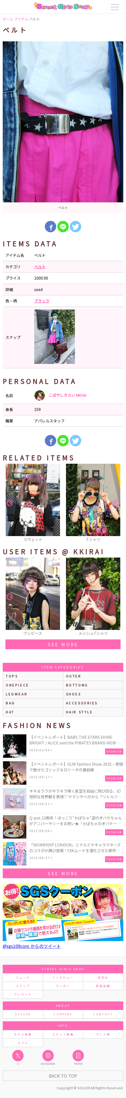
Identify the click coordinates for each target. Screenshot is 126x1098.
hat (10, 712)
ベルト (40, 266)
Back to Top (63, 1075)
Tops (12, 676)
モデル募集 (23, 1034)
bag (10, 703)
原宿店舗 (103, 986)
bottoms (77, 685)
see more (63, 644)
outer (73, 676)
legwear (16, 694)
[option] (63, 127)
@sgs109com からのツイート (32, 946)
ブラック (41, 301)
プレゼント (23, 994)
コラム (22, 1043)
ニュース (23, 977)
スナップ (23, 986)
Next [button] (116, 503)
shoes (73, 694)
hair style (79, 712)
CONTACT (103, 1014)
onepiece (17, 685)
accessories (82, 703)
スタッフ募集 (63, 1034)
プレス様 (103, 1034)
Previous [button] (9, 503)
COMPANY (63, 1014)
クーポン (63, 986)
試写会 (103, 977)
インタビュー (63, 977)
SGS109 (23, 1014)
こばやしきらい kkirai (60, 395)
